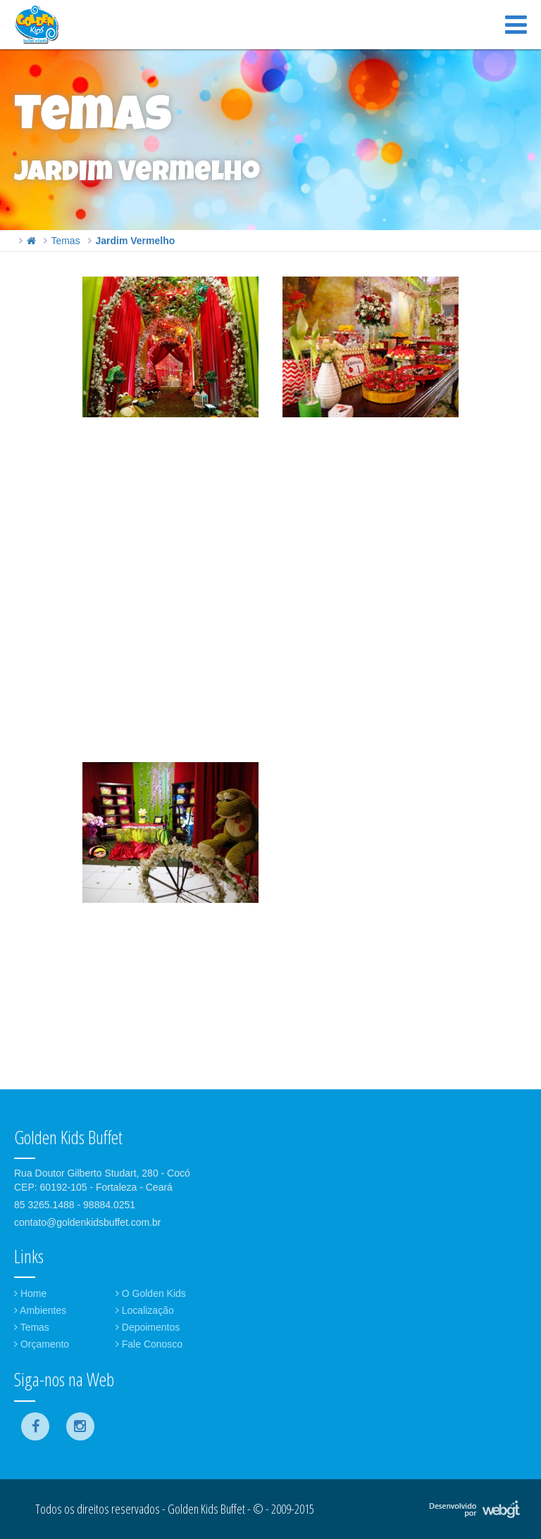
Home (30, 1293)
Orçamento (41, 1344)
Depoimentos (148, 1327)
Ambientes (40, 1310)
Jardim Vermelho (135, 240)
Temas (65, 240)
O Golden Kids (151, 1293)
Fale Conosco (149, 1344)
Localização (145, 1310)
